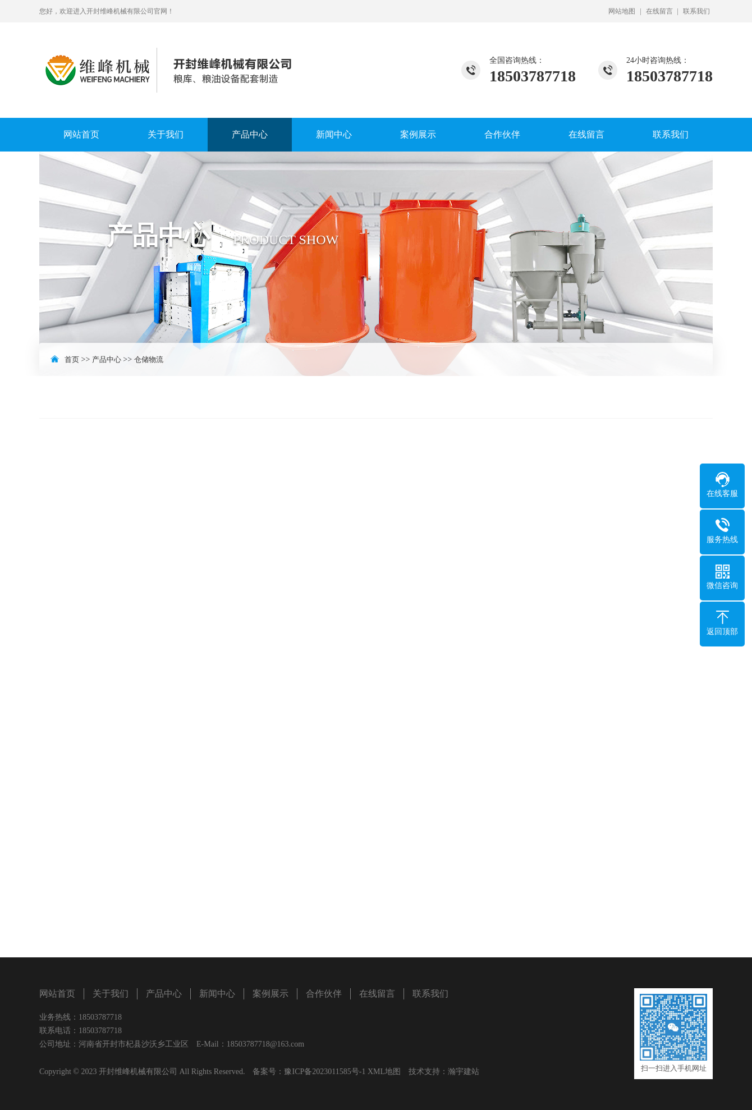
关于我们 (166, 134)
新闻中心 (334, 134)
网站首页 (81, 134)
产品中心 (250, 134)
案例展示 (418, 134)
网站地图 (621, 11)
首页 (72, 359)
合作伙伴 (502, 134)
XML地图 (384, 1071)
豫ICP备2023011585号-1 (324, 1071)
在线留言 (659, 11)
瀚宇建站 (463, 1071)
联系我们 (696, 11)
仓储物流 (148, 359)
